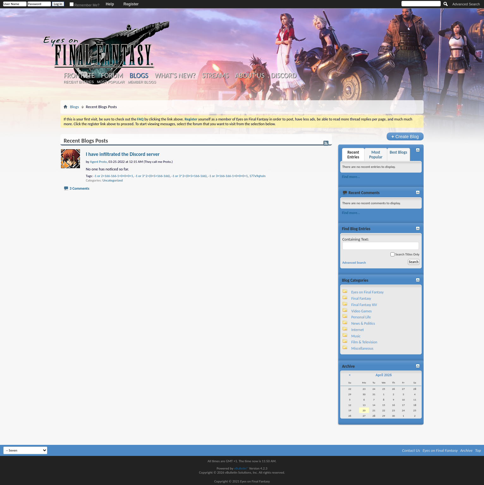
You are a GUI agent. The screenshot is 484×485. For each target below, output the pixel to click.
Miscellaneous (362, 348)
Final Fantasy (361, 298)
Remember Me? (85, 5)
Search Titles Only (404, 254)
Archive (466, 450)
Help (110, 4)
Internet (357, 330)
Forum (112, 75)
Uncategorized (112, 180)
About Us (250, 75)
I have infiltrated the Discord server (122, 154)
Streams (215, 75)
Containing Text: (380, 243)
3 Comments (79, 188)
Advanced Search (466, 4)
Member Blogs (142, 82)
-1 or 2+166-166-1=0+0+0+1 (113, 176)
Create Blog (405, 136)
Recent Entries (79, 82)
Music (355, 336)
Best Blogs (398, 152)
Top (478, 450)
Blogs (138, 75)
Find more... (351, 177)
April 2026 (384, 375)
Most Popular (111, 82)
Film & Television (364, 342)
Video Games (361, 311)
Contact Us (411, 450)
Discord (284, 75)
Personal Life (361, 317)
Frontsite (79, 75)
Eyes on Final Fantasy (367, 292)
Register (130, 4)
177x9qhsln (257, 176)
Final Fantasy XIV (364, 305)
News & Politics (363, 323)
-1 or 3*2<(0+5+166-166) (188, 176)
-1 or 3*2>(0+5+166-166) (152, 176)
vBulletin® (241, 468)
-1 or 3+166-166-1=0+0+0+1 (228, 176)
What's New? (175, 75)
